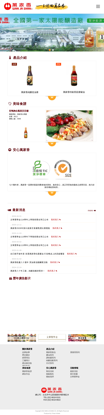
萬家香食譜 (27, 371)
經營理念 (26, 358)
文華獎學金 (75, 377)
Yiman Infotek (56, 413)
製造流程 (50, 371)
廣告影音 (26, 366)
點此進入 (56, 219)
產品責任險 (27, 363)
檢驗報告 (50, 374)
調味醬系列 (51, 358)
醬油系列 (50, 355)
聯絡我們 (50, 377)
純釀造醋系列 (52, 360)
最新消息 (74, 371)
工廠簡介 (26, 360)
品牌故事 (26, 352)
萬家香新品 (51, 352)
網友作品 (26, 374)
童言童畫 (74, 374)
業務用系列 (75, 352)
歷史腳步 (26, 355)
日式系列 (50, 363)
